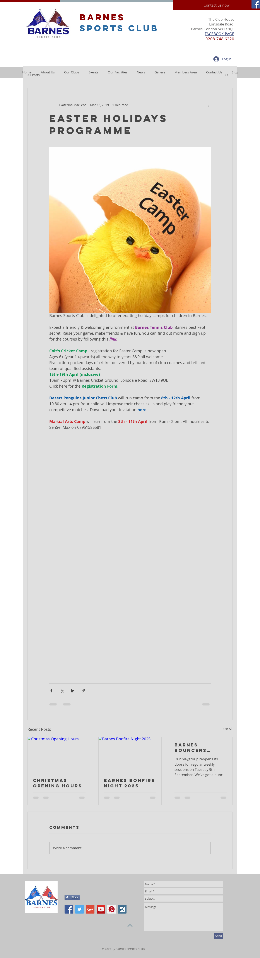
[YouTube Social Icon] (101, 909)
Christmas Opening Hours (57, 783)
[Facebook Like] (92, 885)
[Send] (218, 936)
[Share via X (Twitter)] (62, 691)
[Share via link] (83, 691)
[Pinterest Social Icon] (111, 909)
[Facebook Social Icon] (255, 4)
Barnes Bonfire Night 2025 (129, 783)
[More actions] (208, 104)
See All (228, 729)
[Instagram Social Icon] (122, 909)
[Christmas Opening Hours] (59, 754)
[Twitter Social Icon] (79, 909)
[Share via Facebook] (51, 691)
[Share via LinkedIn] (73, 691)
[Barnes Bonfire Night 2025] (130, 754)
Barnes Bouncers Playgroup (192, 747)
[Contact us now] (216, 5)
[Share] (72, 897)
